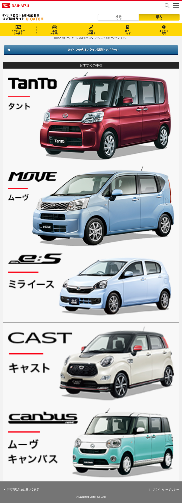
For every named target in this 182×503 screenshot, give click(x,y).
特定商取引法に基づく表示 (23, 489)
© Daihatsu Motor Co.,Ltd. (91, 496)
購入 (159, 17)
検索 (118, 17)
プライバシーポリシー (165, 489)
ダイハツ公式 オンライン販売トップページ (93, 49)
